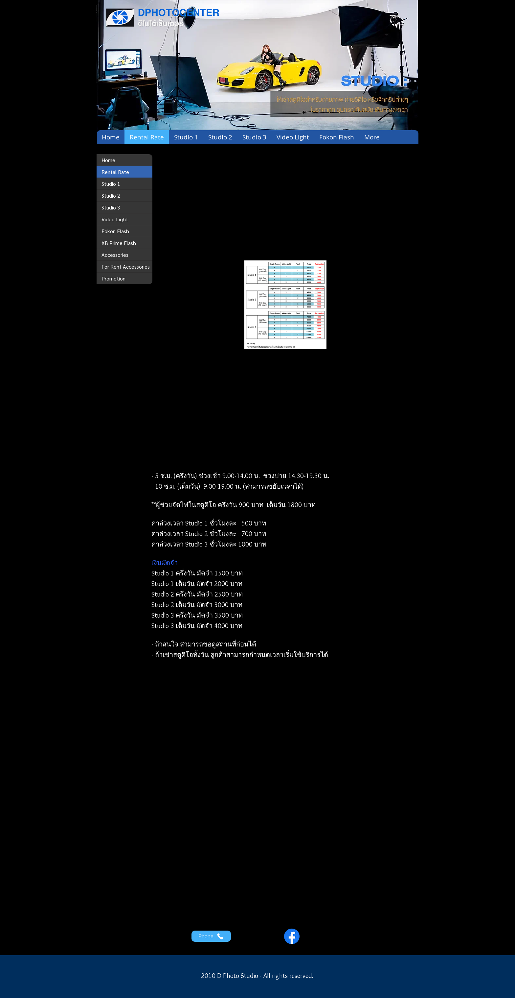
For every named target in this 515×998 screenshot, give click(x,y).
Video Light (114, 219)
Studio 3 (110, 207)
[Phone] (211, 936)
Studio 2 (110, 195)
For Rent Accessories (125, 266)
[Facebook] (291, 936)
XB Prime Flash (118, 242)
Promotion (113, 278)
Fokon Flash (115, 231)
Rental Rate (115, 171)
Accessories (114, 254)
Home (108, 160)
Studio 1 (110, 183)
